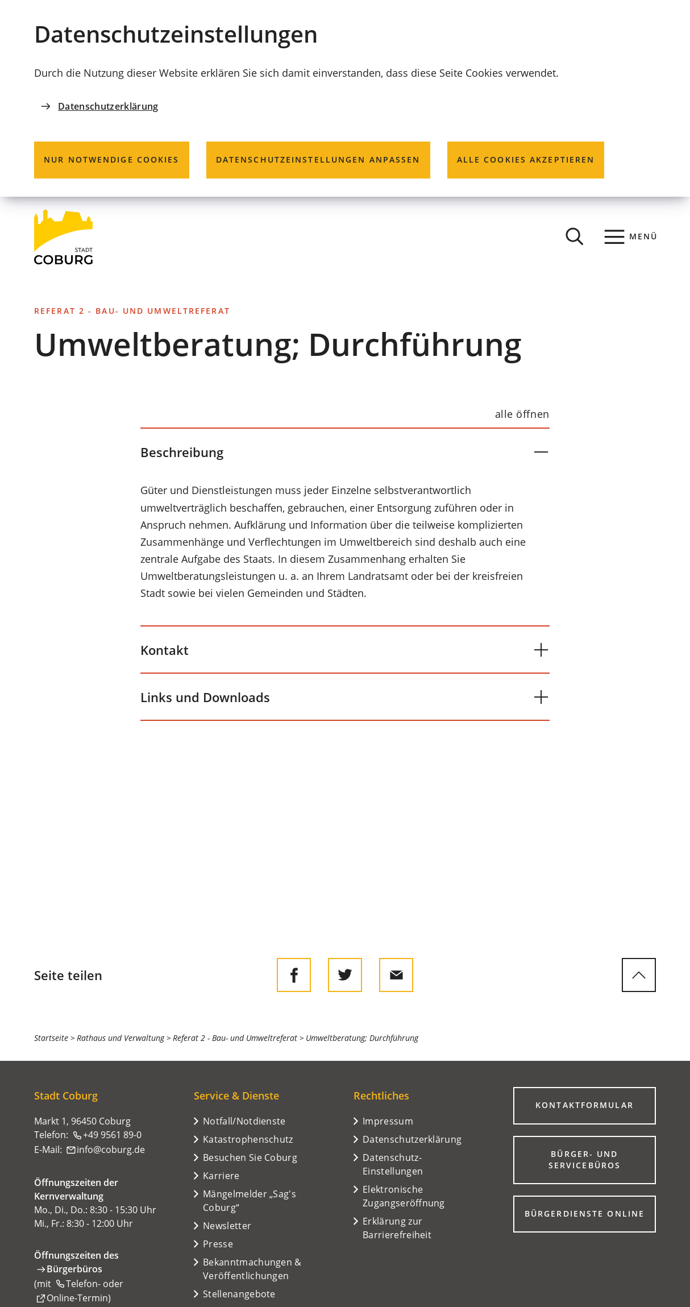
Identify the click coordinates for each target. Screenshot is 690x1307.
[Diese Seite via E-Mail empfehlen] (396, 975)
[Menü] (631, 236)
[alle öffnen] (522, 414)
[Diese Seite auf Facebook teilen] (294, 975)
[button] (344, 452)
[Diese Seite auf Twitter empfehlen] (345, 975)
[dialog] (345, 98)
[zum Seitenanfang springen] (639, 975)
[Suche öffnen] (574, 236)
